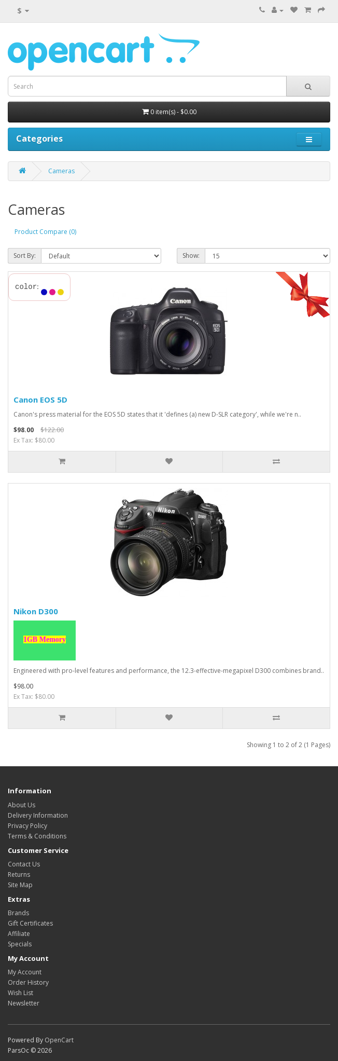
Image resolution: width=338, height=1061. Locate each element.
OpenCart (59, 1040)
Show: (191, 255)
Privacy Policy (27, 825)
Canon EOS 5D (40, 399)
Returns (19, 874)
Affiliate (19, 933)
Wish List (20, 992)
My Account (24, 972)
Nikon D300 (35, 611)
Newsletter (23, 1003)
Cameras (61, 171)
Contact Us (24, 864)
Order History (28, 982)
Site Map (20, 884)
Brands (18, 912)
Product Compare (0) (45, 231)
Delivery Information (38, 815)
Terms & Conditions (37, 836)
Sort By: (24, 255)
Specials (20, 944)
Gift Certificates (30, 923)
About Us (21, 805)
